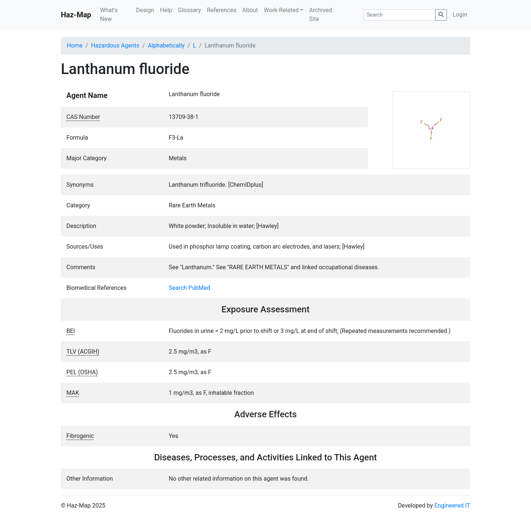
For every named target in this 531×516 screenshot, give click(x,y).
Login (460, 14)
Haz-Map (76, 14)
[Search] (399, 15)
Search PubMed (190, 287)
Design (145, 10)
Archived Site (320, 14)
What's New (108, 14)
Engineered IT (452, 505)
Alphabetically (166, 45)
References (221, 10)
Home (75, 45)
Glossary (189, 10)
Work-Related (281, 10)
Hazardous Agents (115, 45)
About (250, 10)
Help (166, 10)
